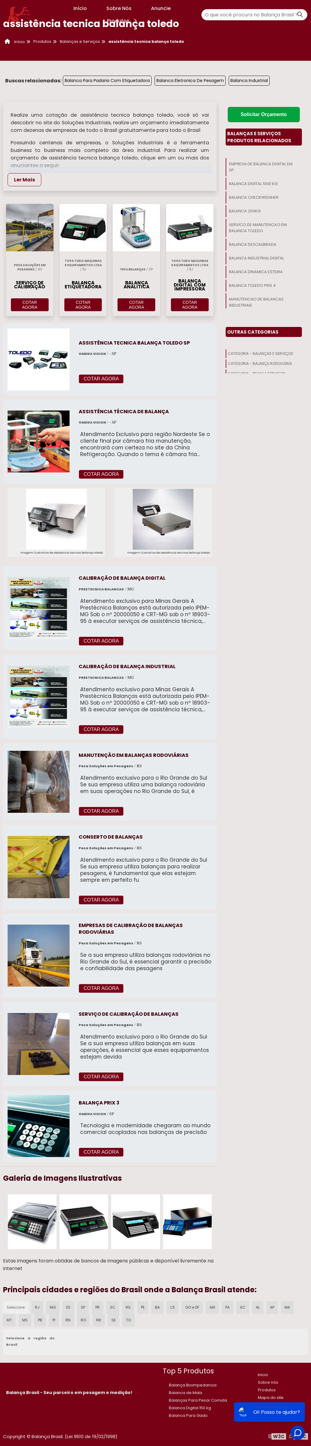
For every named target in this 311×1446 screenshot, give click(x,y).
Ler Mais (24, 179)
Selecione (16, 1307)
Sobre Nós (119, 8)
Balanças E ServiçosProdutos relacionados (259, 137)
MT (9, 1320)
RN (68, 1320)
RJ (37, 1307)
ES (68, 1307)
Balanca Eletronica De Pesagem (190, 80)
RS (128, 1307)
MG (53, 1307)
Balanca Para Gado (188, 1415)
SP (83, 1307)
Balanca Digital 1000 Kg (253, 184)
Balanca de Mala (185, 1393)
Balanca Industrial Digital (256, 258)
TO (128, 1320)
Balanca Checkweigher (254, 197)
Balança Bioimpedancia (193, 1385)
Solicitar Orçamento (264, 114)
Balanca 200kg (245, 211)
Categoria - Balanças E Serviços (260, 353)
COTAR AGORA (30, 305)
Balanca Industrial (249, 80)
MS (25, 1320)
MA (287, 1307)
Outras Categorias (253, 332)
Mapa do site (271, 1397)
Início (80, 8)
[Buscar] (300, 14)
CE (172, 1307)
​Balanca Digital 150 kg (190, 1408)
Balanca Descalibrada (252, 244)
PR (97, 1307)
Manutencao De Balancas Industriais (256, 302)
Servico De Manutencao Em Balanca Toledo (258, 228)
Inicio (263, 1375)
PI (54, 1320)
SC (112, 1307)
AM (212, 1307)
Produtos (123, 20)
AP (272, 1307)
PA (227, 1307)
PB (40, 1320)
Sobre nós (268, 1382)
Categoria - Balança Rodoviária (260, 363)
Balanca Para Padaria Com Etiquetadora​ (107, 80)
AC (242, 1307)
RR (98, 1320)
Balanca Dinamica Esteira (256, 272)
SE (113, 1320)
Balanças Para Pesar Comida (198, 1400)
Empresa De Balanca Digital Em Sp (260, 167)
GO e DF (192, 1307)
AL (258, 1307)
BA (157, 1307)
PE (143, 1307)
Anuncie (161, 8)
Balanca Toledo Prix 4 (252, 285)
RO (83, 1320)
